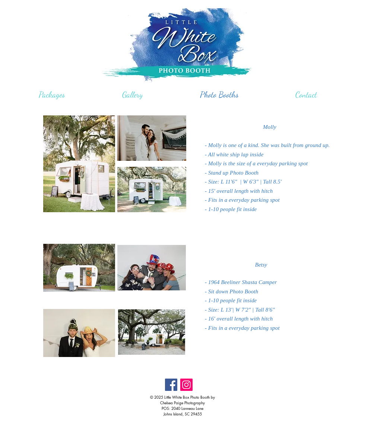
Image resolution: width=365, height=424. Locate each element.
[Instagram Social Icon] (186, 385)
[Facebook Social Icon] (171, 385)
